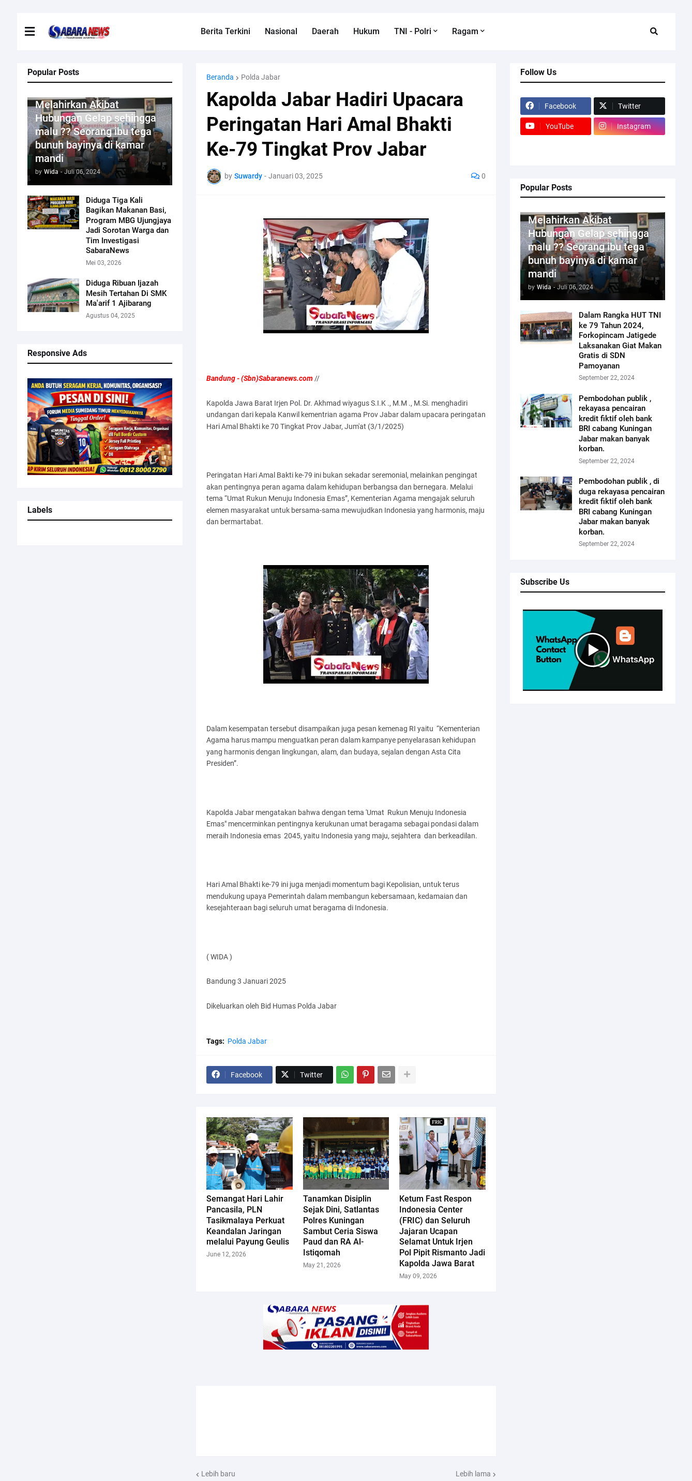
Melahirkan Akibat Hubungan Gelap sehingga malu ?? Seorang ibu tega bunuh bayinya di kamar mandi (95, 131)
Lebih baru (218, 1474)
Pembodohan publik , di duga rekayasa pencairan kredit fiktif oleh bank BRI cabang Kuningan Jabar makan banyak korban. (622, 507)
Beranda (220, 77)
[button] (36, 31)
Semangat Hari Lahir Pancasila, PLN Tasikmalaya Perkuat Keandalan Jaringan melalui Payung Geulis (247, 1220)
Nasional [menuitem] (281, 31)
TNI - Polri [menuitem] (412, 31)
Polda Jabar (260, 77)
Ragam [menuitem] (465, 31)
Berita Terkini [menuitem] (225, 31)
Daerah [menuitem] (325, 31)
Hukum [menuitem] (366, 31)
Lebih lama (473, 1474)
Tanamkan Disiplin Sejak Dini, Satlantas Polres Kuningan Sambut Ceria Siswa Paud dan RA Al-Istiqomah (341, 1225)
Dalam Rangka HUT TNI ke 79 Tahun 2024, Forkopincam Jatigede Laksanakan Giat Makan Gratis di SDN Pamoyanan (620, 340)
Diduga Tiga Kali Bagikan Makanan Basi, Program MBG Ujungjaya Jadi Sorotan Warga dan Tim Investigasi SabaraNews (128, 226)
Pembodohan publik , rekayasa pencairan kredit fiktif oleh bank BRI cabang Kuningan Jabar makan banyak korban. (615, 424)
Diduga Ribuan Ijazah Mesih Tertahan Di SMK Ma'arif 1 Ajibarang (126, 293)
